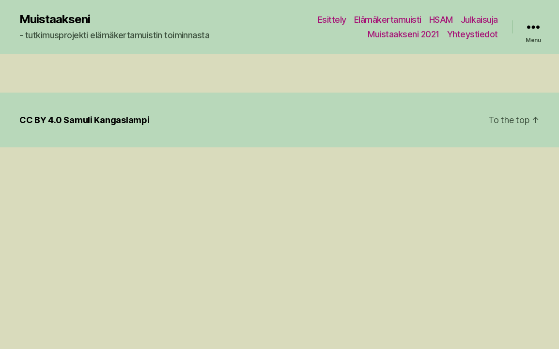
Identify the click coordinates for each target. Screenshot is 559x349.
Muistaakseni (54, 19)
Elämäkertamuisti (387, 20)
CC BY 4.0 (40, 120)
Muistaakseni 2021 (403, 34)
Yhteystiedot (472, 34)
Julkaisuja (479, 20)
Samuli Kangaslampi (106, 120)
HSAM (441, 20)
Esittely (332, 20)
